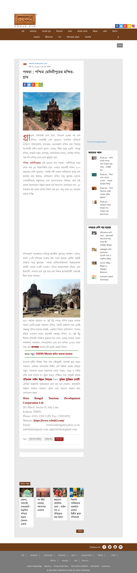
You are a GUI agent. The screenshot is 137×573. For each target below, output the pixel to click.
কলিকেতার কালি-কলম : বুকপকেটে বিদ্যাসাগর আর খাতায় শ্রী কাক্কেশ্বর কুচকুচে (106, 238)
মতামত (37, 37)
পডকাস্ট (88, 37)
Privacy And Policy (61, 565)
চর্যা (23, 31)
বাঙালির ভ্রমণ (48, 438)
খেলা (105, 31)
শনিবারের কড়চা (73, 37)
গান (59, 37)
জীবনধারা (49, 37)
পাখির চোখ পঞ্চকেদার (35, 438)
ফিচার (95, 31)
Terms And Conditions (79, 565)
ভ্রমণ (70, 31)
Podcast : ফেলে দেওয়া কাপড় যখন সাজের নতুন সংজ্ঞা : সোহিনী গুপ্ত (106, 164)
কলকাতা (33, 31)
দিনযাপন (85, 560)
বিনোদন (59, 31)
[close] (119, 45)
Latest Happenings (34, 565)
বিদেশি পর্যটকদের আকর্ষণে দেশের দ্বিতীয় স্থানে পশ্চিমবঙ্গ (76, 507)
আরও (80, 530)
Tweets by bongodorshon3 (97, 142)
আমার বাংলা (82, 31)
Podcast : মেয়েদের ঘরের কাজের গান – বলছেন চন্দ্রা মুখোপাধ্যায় (105, 208)
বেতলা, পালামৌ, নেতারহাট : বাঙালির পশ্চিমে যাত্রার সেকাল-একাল (26, 511)
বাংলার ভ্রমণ (59, 438)
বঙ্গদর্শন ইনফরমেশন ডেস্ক (38, 63)
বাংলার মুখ (46, 31)
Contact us (106, 565)
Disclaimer (95, 565)
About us (47, 565)
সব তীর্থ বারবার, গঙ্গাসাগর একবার (41, 504)
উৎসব (114, 31)
